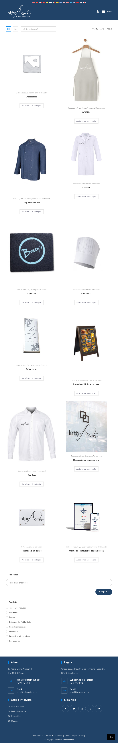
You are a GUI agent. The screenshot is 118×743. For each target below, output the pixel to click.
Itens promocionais (17, 626)
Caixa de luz (31, 369)
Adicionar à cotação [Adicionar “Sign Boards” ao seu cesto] (32, 560)
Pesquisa (103, 592)
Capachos (31, 293)
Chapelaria (86, 293)
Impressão (13, 612)
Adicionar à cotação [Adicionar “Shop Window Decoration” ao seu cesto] (86, 469)
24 (104, 29)
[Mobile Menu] (106, 12)
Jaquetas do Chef (32, 202)
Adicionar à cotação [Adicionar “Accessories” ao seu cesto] (32, 106)
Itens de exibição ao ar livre (86, 384)
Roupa (83, 108)
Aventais (86, 111)
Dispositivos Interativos (88, 547)
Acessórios (31, 96)
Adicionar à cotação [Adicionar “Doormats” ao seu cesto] (32, 302)
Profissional (91, 108)
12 (100, 29)
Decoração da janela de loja (86, 460)
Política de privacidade (74, 736)
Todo (109, 29)
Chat (111, 737)
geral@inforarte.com (27, 691)
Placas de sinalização (32, 550)
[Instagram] (82, 708)
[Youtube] (98, 708)
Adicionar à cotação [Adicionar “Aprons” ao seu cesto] (86, 121)
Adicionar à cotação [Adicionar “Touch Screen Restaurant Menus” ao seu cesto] (86, 560)
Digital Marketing (18, 711)
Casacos (86, 187)
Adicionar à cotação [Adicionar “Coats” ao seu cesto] (86, 196)
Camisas (32, 475)
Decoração (34, 289)
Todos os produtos (40, 93)
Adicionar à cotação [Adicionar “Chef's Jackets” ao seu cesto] (32, 211)
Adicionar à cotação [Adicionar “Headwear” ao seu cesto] (86, 302)
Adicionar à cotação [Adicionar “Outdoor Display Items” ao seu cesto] (86, 393)
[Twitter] (65, 708)
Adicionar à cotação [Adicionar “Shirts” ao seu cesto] (32, 484)
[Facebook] (73, 708)
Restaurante (100, 108)
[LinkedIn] (90, 708)
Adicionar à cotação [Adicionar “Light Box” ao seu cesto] (32, 378)
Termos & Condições (54, 736)
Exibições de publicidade (25, 93)
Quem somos (37, 736)
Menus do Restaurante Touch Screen (86, 550)
